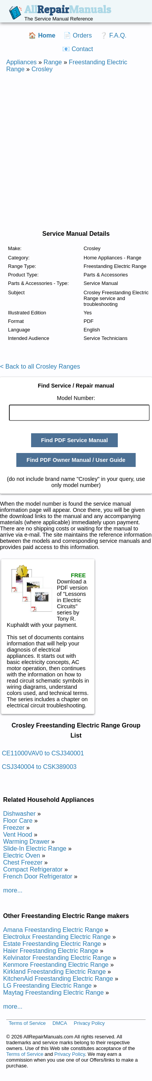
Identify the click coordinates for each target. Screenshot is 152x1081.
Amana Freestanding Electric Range (53, 930)
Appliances (21, 62)
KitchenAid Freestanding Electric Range (58, 978)
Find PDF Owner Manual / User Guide (75, 460)
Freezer (13, 827)
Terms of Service (27, 1023)
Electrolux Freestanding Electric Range (57, 936)
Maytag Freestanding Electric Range (53, 992)
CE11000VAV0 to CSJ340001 (43, 753)
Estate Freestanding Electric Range (52, 943)
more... (13, 890)
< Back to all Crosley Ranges (40, 366)
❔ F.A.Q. (113, 35)
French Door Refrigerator (37, 876)
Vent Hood (17, 834)
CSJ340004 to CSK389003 (39, 767)
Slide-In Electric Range (34, 848)
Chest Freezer (22, 862)
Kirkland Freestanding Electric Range (54, 971)
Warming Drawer (26, 841)
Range (53, 62)
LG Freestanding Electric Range (47, 985)
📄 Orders (77, 35)
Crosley (41, 69)
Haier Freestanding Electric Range (50, 950)
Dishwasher (19, 813)
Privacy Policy (89, 1023)
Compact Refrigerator (33, 869)
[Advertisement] (73, 151)
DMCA (59, 1023)
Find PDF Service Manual (74, 440)
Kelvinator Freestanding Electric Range (57, 957)
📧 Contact (77, 49)
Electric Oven (21, 855)
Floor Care (18, 820)
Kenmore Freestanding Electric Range (55, 964)
